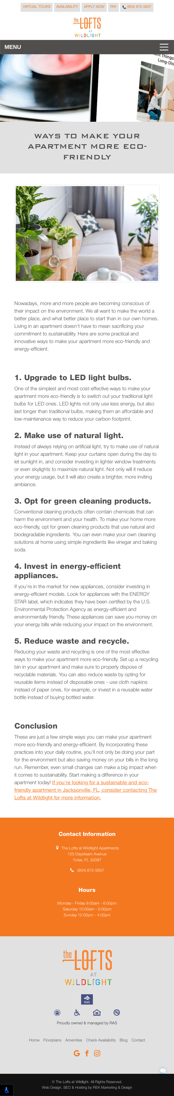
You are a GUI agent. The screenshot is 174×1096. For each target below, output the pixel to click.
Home (34, 1040)
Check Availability (101, 1040)
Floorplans (52, 1040)
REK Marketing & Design (112, 1087)
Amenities (73, 1040)
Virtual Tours (36, 7)
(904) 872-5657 (136, 7)
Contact (138, 1040)
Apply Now (94, 7)
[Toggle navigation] (87, 47)
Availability (67, 7)
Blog (124, 1040)
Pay (113, 7)
